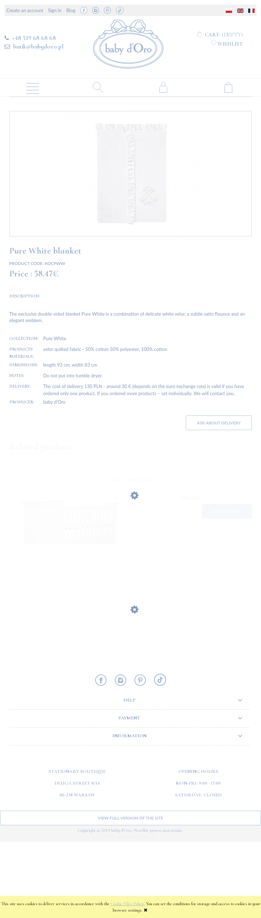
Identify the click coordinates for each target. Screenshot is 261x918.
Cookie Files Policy (127, 904)
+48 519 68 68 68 (34, 38)
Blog (70, 10)
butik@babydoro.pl (38, 46)
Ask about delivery (219, 499)
